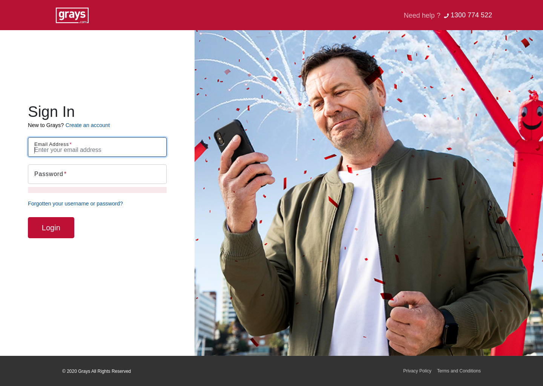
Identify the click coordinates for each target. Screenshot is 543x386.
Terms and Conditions (459, 371)
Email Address (51, 144)
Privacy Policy (417, 371)
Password (48, 174)
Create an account (88, 125)
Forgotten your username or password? (75, 204)
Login (51, 228)
